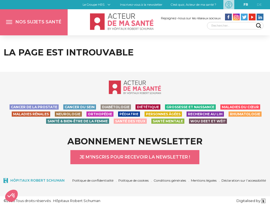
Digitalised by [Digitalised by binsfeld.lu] (251, 200)
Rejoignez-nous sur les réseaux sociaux (191, 18)
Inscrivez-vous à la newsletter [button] (141, 5)
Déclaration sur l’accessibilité (243, 180)
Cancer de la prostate (34, 107)
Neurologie (68, 114)
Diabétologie (116, 107)
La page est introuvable (69, 52)
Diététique (148, 107)
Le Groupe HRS (93, 5)
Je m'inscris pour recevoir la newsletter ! (135, 157)
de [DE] (259, 4)
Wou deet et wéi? (208, 121)
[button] (34, 22)
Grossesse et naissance (190, 107)
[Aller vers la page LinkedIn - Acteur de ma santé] (260, 17)
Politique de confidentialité (92, 180)
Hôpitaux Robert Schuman (37, 180)
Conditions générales (170, 180)
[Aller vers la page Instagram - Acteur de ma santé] (236, 17)
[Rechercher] (235, 25)
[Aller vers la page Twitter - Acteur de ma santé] (244, 17)
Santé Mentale (168, 121)
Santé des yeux (130, 121)
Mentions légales (204, 180)
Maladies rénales (31, 114)
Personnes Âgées (163, 114)
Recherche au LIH (205, 114)
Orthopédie (100, 114)
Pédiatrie (129, 114)
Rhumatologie (245, 114)
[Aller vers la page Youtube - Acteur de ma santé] (252, 17)
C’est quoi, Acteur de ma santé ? (193, 5)
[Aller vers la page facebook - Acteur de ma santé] (228, 17)
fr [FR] (246, 4)
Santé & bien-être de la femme (77, 121)
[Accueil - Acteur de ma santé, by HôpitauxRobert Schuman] (121, 21)
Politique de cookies (133, 180)
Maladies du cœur (240, 107)
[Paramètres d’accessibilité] (228, 4)
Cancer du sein (80, 107)
